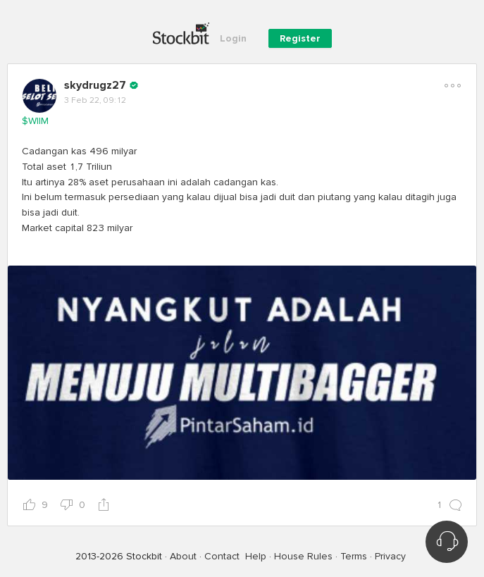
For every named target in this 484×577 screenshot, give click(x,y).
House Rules (303, 556)
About (183, 556)
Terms (353, 556)
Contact (222, 556)
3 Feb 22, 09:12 (95, 100)
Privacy (390, 556)
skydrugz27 (95, 85)
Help (255, 556)
